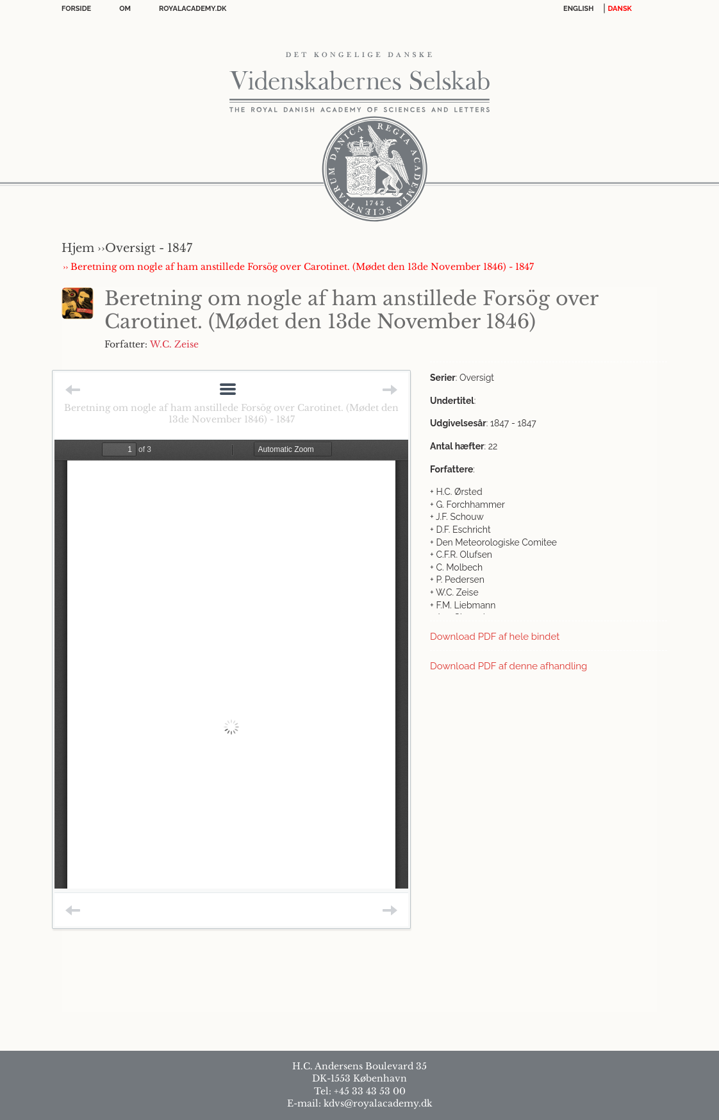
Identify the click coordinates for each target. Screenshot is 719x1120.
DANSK (620, 8)
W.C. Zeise (174, 344)
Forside (76, 8)
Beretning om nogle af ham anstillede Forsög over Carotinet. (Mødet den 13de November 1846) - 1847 (231, 413)
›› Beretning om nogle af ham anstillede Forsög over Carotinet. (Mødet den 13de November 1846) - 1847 (298, 266)
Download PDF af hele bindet (494, 636)
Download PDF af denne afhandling (508, 666)
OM (125, 8)
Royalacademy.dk (192, 8)
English (578, 8)
